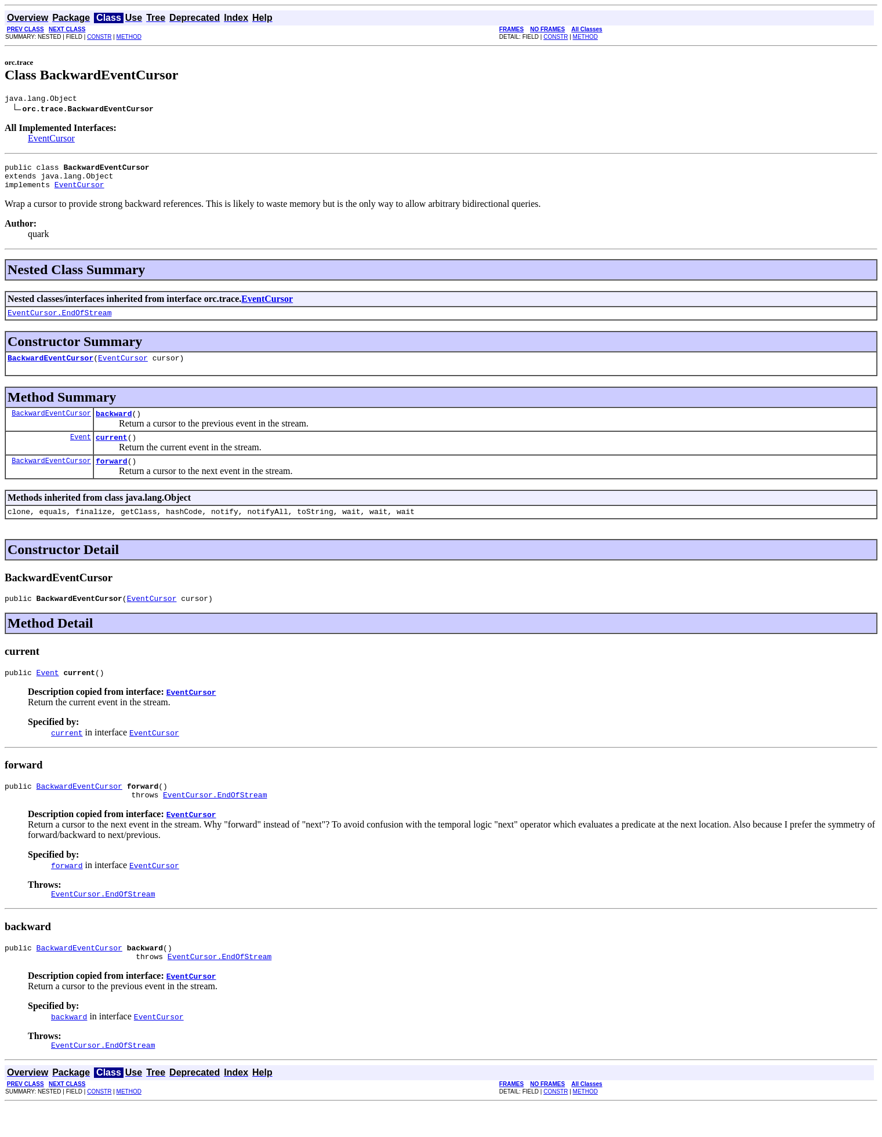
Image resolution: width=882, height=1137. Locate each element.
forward (112, 476)
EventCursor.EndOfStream (59, 321)
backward (114, 425)
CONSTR (99, 37)
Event (80, 450)
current (112, 451)
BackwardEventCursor (50, 368)
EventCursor (51, 140)
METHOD (129, 37)
